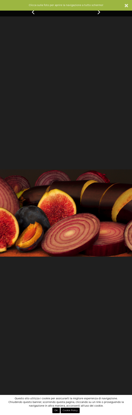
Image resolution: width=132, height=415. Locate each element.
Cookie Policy (70, 410)
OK (56, 410)
